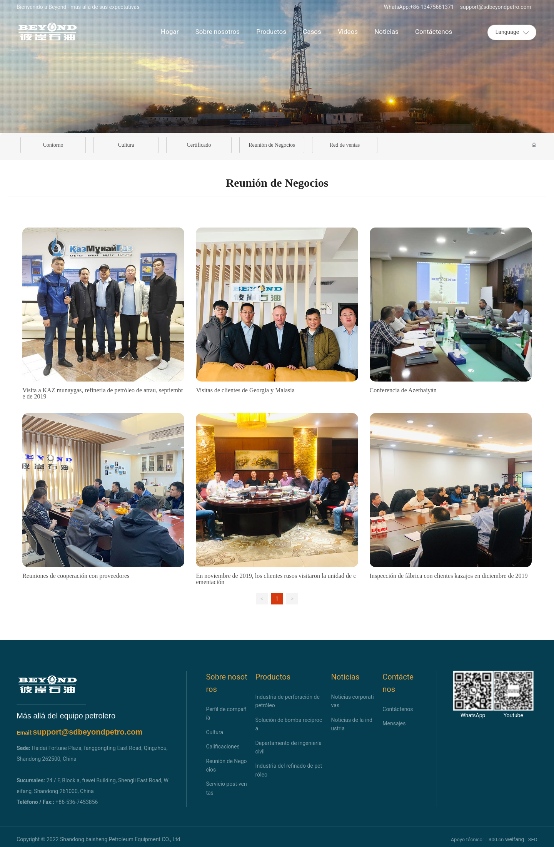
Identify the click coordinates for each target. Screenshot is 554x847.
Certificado (199, 145)
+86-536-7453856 (76, 802)
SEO (532, 839)
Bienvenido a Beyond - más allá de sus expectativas (78, 7)
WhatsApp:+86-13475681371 (419, 7)
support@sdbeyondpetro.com (495, 7)
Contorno (53, 145)
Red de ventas (345, 145)
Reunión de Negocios (272, 145)
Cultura (126, 145)
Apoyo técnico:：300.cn (477, 839)
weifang (514, 839)
